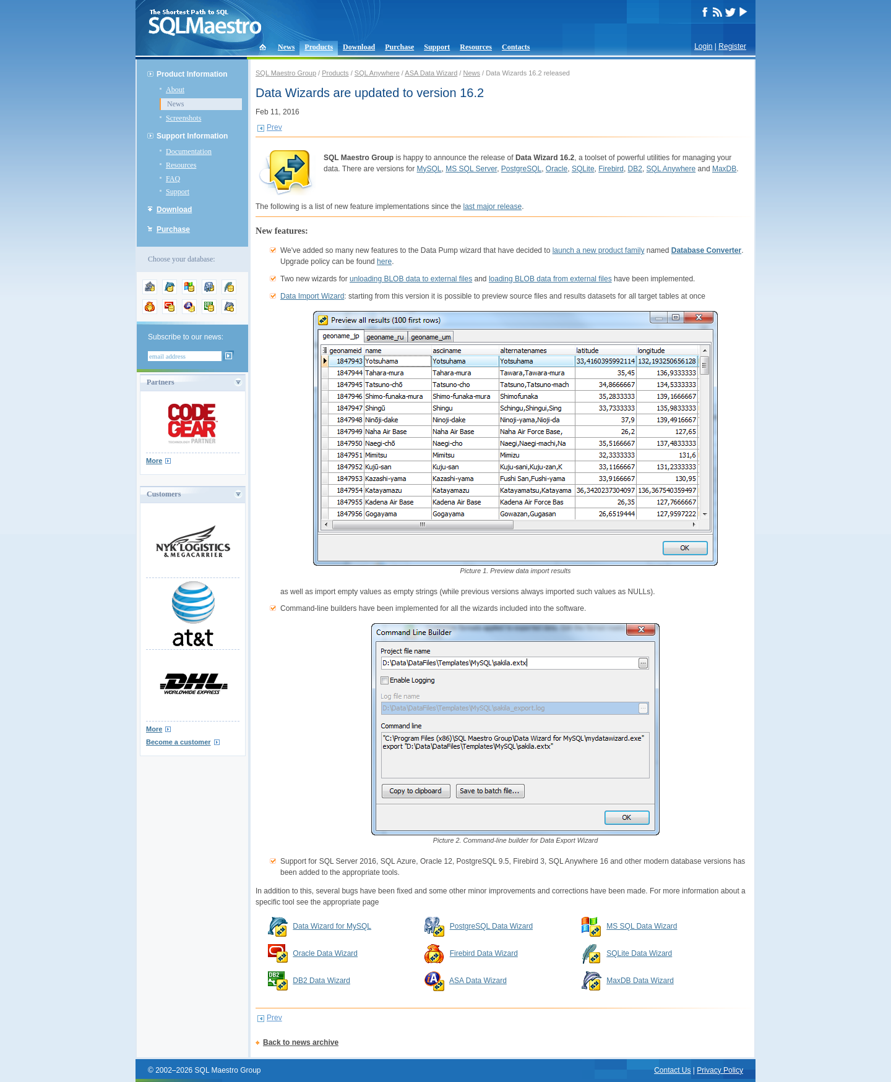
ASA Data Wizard (431, 73)
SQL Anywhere (377, 73)
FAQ (173, 178)
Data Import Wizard (312, 296)
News (286, 47)
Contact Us (672, 1070)
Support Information (192, 136)
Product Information (192, 74)
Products (318, 47)
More (154, 460)
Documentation (189, 151)
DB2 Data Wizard (321, 980)
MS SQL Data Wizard (641, 926)
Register (732, 46)
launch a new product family (599, 250)
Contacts (516, 47)
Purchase (399, 47)
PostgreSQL (521, 168)
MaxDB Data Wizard (640, 980)
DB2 (635, 168)
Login (703, 46)
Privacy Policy (720, 1070)
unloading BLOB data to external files (411, 279)
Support (437, 47)
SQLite (583, 168)
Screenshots (183, 118)
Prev (274, 127)
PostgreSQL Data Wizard (491, 926)
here (384, 261)
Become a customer (178, 742)
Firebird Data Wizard (484, 953)
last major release (492, 206)
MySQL (429, 168)
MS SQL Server (471, 168)
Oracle (556, 168)
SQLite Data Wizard (639, 953)
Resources (476, 47)
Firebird (611, 168)
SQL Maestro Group (286, 73)
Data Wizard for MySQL (332, 926)
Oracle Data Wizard (325, 953)
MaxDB (724, 168)
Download (359, 47)
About (175, 89)
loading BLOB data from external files (550, 279)
